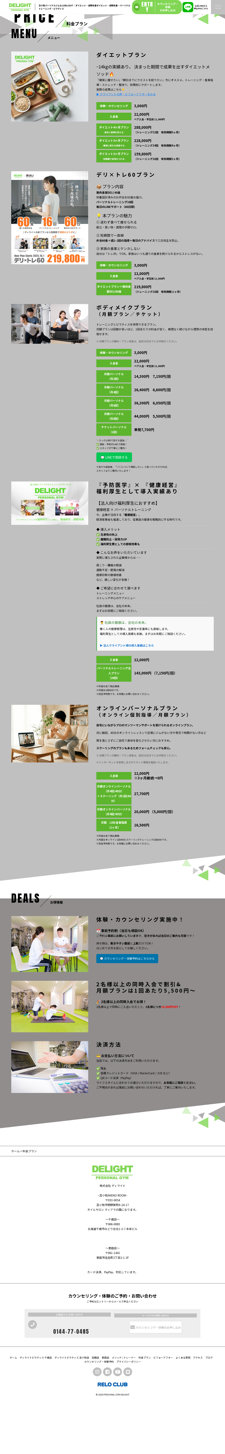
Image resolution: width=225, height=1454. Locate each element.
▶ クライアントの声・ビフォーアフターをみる (126, 147)
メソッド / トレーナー (124, 1410)
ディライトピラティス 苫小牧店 (71, 1410)
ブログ (209, 1410)
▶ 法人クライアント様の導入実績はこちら (127, 698)
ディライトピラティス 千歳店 (36, 1410)
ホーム (15, 1204)
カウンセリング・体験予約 (99, 1414)
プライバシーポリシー (128, 1414)
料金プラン (145, 1410)
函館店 (95, 1410)
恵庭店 (105, 1410)
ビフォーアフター (163, 1410)
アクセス (198, 1410)
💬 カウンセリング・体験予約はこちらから (127, 1011)
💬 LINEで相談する (114, 510)
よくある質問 (183, 1410)
